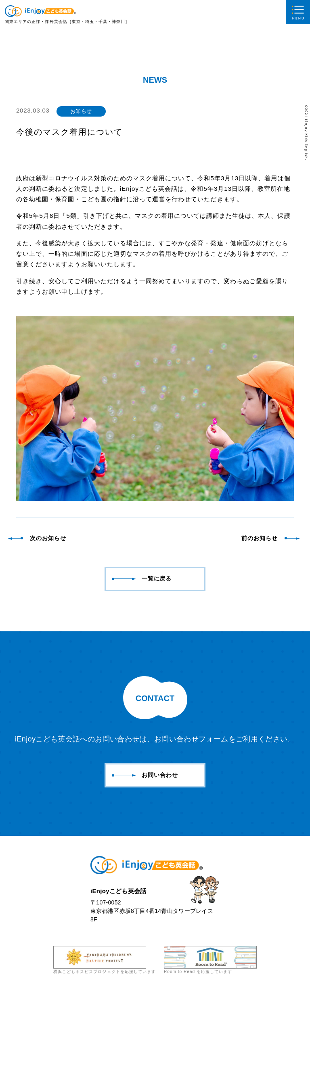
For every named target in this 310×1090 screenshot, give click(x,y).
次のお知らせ (37, 628)
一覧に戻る (142, 669)
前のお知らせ (270, 628)
